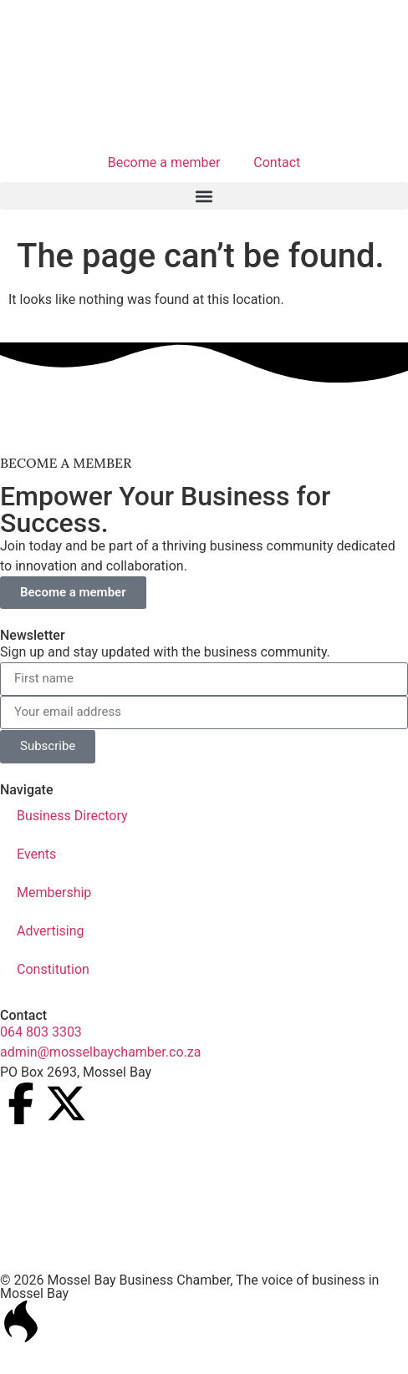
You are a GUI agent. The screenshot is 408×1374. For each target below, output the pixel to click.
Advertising (50, 931)
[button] (204, 196)
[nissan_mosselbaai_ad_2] (204, 425)
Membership (54, 892)
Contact (276, 162)
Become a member (164, 162)
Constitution (53, 969)
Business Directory (72, 816)
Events (36, 854)
